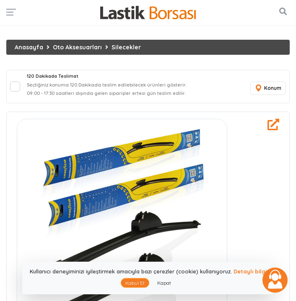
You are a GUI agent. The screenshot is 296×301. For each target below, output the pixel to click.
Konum (267, 88)
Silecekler (126, 47)
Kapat (164, 283)
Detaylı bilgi (250, 271)
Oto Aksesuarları (77, 47)
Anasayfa (29, 47)
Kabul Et (135, 283)
